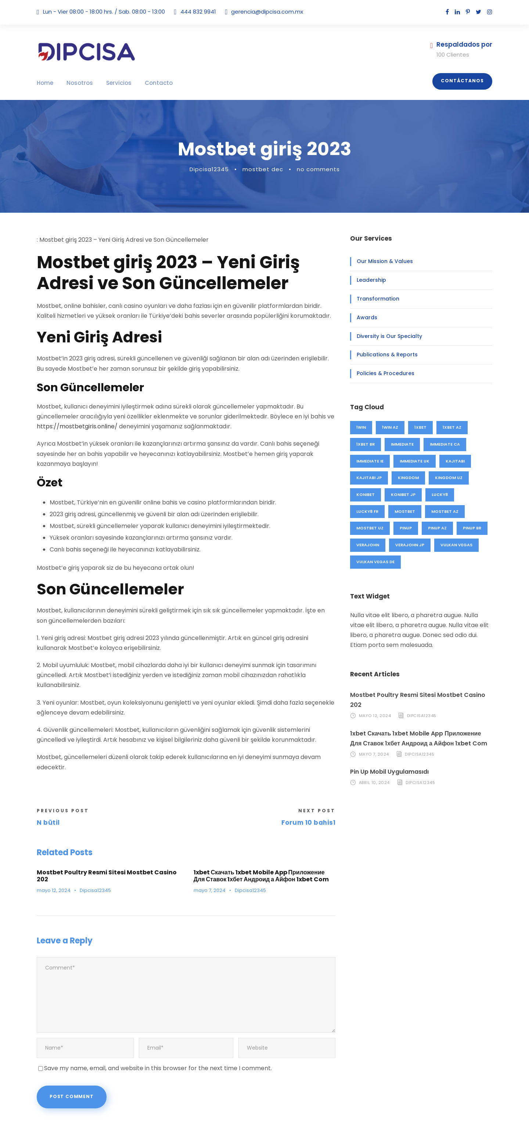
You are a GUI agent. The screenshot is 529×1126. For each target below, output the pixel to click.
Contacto (147, 83)
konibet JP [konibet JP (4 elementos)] (403, 494)
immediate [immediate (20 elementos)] (404, 444)
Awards (365, 317)
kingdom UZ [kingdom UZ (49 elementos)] (446, 477)
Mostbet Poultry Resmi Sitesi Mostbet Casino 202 (105, 842)
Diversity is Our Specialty (385, 336)
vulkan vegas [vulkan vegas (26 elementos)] (456, 545)
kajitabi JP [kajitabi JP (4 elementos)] (368, 477)
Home (44, 83)
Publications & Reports (383, 354)
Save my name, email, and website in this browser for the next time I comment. (146, 1021)
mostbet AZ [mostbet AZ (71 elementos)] (444, 511)
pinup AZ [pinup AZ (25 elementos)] (436, 528)
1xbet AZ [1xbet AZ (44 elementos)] (454, 427)
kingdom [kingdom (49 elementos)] (407, 477)
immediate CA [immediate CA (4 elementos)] (446, 444)
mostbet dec (265, 169)
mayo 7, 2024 (208, 860)
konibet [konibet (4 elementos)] (365, 494)
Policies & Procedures (382, 373)
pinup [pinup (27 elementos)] (405, 528)
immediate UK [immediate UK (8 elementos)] (414, 461)
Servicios (111, 83)
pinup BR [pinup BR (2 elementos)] (471, 528)
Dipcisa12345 (215, 169)
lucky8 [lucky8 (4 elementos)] (439, 494)
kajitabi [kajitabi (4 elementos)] (455, 461)
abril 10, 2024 (374, 772)
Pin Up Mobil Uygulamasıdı (387, 762)
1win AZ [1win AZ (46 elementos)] (391, 427)
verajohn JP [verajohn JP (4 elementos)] (409, 545)
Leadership (369, 280)
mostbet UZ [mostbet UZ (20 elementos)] (369, 528)
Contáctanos (465, 80)
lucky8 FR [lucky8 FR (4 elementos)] (367, 511)
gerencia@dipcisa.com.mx (258, 11)
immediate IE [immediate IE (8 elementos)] (370, 461)
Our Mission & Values (381, 261)
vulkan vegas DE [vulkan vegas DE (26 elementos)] (375, 562)
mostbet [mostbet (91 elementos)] (405, 511)
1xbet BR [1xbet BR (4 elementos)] (366, 444)
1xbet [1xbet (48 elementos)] (421, 427)
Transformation (374, 299)
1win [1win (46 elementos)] (361, 427)
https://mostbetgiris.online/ (71, 426)
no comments (313, 169)
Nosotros (76, 83)
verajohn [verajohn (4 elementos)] (367, 545)
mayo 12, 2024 (52, 853)
